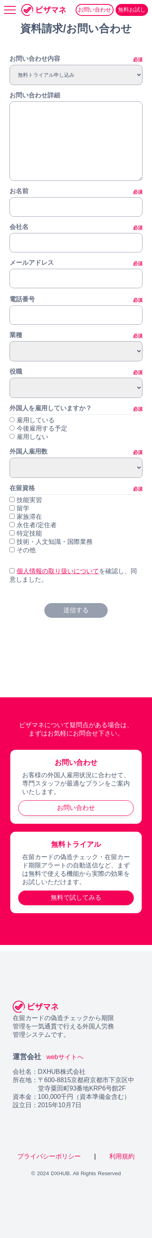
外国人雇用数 (76, 452)
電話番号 (76, 300)
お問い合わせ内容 (76, 59)
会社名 (76, 227)
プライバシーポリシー (50, 1156)
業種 (76, 336)
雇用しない (32, 436)
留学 (19, 508)
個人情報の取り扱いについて (58, 571)
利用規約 (122, 1156)
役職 (76, 372)
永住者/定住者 (33, 525)
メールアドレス (76, 263)
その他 (23, 550)
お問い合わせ (94, 10)
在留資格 (76, 489)
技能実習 (26, 500)
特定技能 (26, 533)
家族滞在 (26, 516)
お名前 (76, 192)
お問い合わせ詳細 (35, 95)
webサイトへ (64, 1057)
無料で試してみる (76, 897)
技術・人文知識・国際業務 (51, 541)
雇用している (36, 420)
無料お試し (132, 10)
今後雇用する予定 (42, 428)
